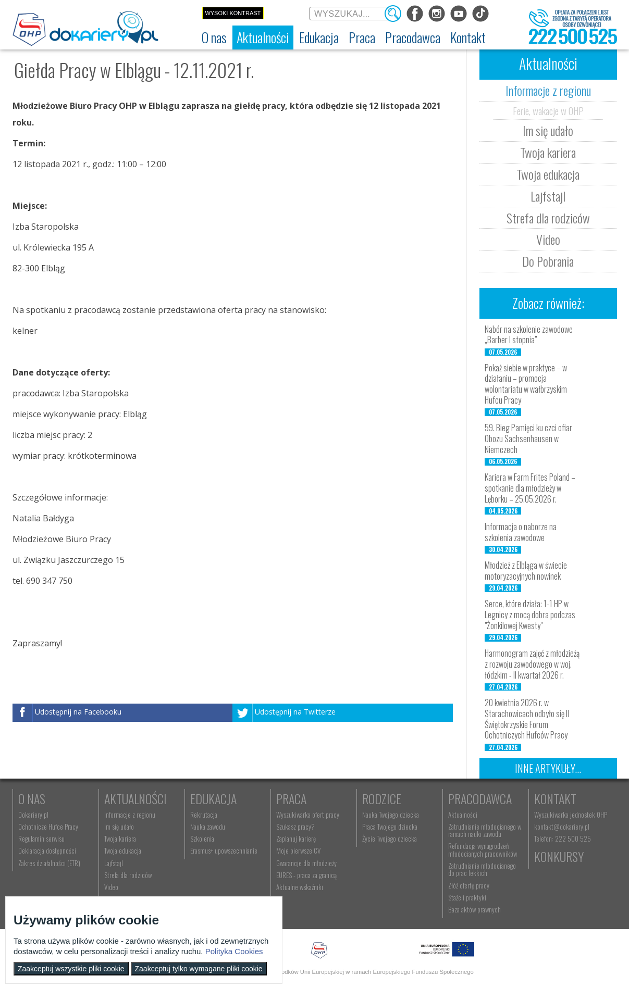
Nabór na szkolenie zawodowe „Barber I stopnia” (529, 334)
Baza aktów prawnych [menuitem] (474, 909)
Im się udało (548, 130)
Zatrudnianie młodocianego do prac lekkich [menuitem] (482, 869)
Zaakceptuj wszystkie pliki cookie (71, 969)
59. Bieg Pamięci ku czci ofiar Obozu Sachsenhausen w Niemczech (528, 438)
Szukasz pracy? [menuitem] (295, 826)
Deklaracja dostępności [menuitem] (47, 850)
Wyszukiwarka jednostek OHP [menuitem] (570, 814)
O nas (31, 798)
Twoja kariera (548, 152)
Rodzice (381, 798)
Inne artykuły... (548, 768)
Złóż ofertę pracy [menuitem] (468, 885)
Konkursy (559, 856)
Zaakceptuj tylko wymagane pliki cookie (199, 969)
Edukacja (213, 798)
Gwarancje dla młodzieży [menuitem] (306, 863)
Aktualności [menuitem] (462, 814)
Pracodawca (480, 798)
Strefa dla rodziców (548, 217)
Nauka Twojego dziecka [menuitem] (390, 814)
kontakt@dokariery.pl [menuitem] (561, 826)
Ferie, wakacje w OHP (548, 110)
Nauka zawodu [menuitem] (207, 826)
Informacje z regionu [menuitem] (129, 814)
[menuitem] (214, 37)
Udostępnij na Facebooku (78, 712)
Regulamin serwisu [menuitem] (41, 838)
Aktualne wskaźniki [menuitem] (299, 887)
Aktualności (135, 798)
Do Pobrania (548, 261)
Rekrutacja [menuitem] (203, 814)
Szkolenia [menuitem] (202, 838)
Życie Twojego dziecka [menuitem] (389, 838)
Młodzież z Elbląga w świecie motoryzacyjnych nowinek (526, 570)
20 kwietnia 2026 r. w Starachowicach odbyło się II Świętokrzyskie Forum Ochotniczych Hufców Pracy (527, 718)
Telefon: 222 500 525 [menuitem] (562, 838)
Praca (291, 798)
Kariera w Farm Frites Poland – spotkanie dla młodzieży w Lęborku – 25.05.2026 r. (530, 488)
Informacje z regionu (548, 90)
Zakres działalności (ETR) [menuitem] (49, 863)
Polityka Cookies (234, 951)
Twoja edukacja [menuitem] (122, 850)
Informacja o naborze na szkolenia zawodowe (521, 532)
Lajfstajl (548, 195)
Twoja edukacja (547, 174)
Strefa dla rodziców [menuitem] (128, 875)
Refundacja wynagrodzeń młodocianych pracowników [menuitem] (482, 849)
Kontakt (555, 798)
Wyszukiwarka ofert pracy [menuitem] (307, 814)
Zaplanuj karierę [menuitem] (296, 838)
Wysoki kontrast (233, 13)
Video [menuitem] (111, 887)
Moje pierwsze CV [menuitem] (298, 850)
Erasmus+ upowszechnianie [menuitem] (223, 850)
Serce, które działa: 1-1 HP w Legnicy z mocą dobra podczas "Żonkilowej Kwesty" (530, 614)
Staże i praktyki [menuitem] (467, 897)
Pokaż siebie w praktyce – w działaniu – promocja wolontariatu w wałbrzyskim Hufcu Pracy (526, 383)
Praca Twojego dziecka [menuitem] (389, 826)
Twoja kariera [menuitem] (120, 838)
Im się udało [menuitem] (119, 826)
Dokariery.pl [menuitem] (33, 814)
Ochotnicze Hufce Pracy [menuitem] (48, 826)
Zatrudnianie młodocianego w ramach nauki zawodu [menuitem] (484, 830)
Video (548, 239)
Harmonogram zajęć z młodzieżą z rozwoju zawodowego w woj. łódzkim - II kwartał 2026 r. (532, 664)
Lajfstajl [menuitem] (113, 863)
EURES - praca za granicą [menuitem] (306, 875)
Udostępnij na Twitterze (295, 712)
